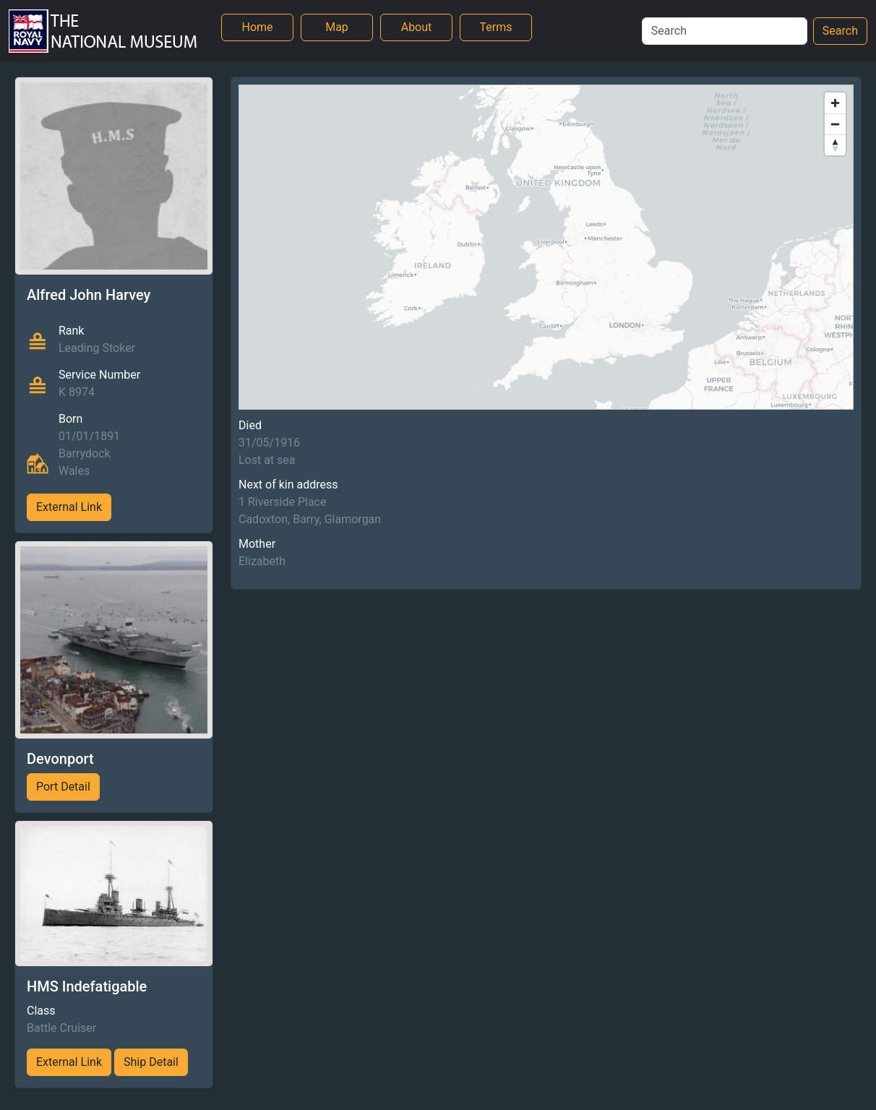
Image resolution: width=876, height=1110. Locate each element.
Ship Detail (151, 1062)
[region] (546, 247)
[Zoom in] (835, 102)
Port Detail (63, 786)
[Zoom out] (835, 123)
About (416, 27)
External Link (69, 507)
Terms (496, 27)
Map (336, 27)
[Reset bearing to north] (835, 144)
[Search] (724, 31)
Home (256, 27)
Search (840, 31)
